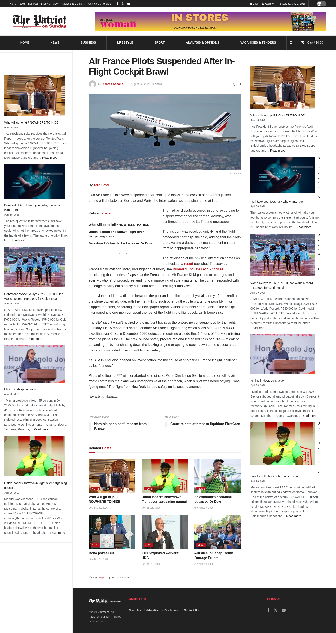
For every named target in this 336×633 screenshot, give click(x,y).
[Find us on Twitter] (276, 610)
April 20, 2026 (98, 559)
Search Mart (99, 621)
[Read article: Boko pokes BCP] (112, 532)
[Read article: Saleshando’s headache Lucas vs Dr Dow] (217, 476)
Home (13, 3)
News (22, 3)
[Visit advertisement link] (210, 21)
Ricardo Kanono (112, 84)
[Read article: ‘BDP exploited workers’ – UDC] (165, 532)
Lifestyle (46, 3)
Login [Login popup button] (254, 3)
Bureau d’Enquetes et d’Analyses (198, 269)
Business (33, 3)
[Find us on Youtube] (284, 610)
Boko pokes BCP (102, 553)
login (102, 577)
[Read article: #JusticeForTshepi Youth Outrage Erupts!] (217, 532)
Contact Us (191, 610)
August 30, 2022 (140, 84)
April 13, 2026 (151, 564)
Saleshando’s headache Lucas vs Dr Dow (120, 243)
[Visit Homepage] (40, 21)
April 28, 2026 (151, 507)
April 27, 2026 (203, 507)
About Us (134, 610)
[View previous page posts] (119, 253)
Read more (49, 157)
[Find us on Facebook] (268, 610)
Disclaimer (171, 610)
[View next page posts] (127, 253)
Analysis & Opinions (73, 3)
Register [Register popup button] (268, 3)
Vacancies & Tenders (99, 3)
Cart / (315, 42)
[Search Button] (291, 43)
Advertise (152, 610)
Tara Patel (101, 185)
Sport (56, 3)
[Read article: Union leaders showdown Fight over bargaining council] (165, 476)
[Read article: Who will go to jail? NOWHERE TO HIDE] (112, 476)
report (186, 221)
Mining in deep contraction (21, 389)
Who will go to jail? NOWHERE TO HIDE (31, 122)
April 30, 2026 (98, 507)
